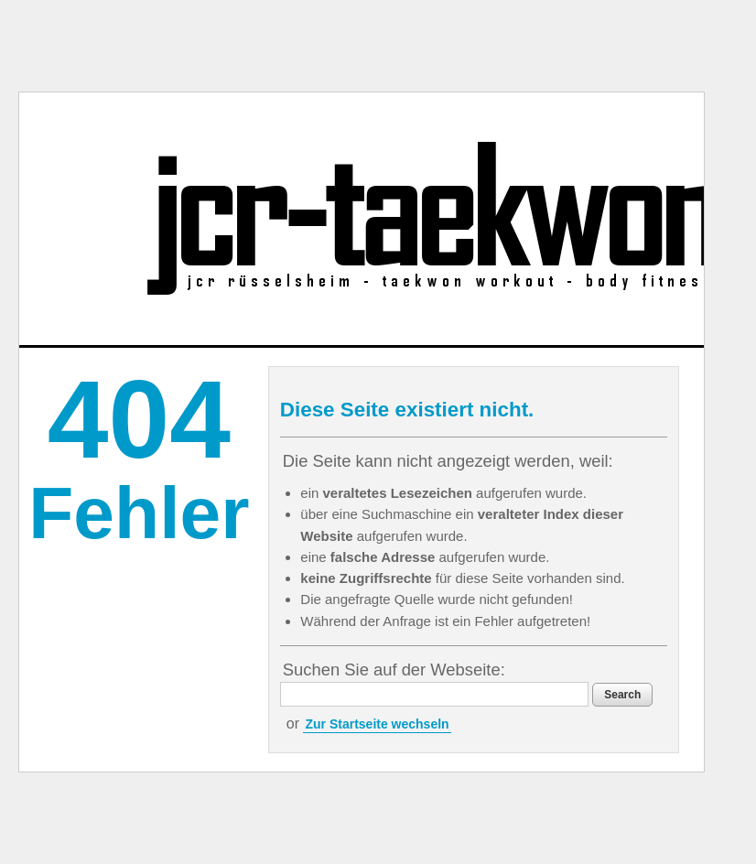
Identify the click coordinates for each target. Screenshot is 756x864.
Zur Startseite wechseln (376, 724)
